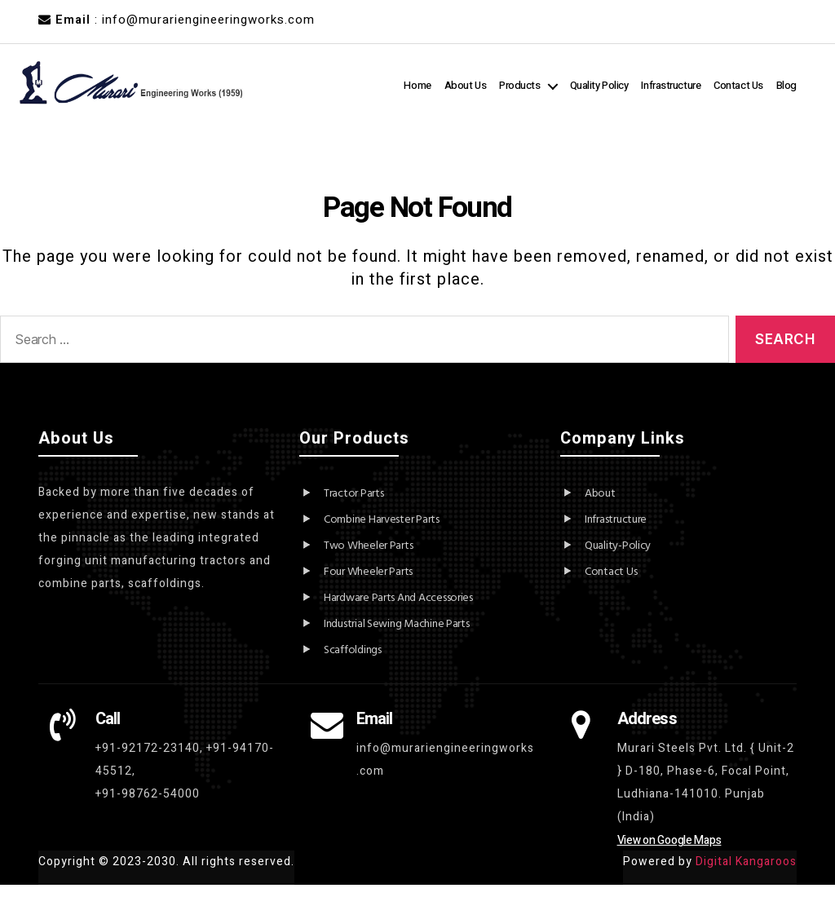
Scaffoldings (353, 662)
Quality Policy (632, 82)
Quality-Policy (618, 558)
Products (552, 82)
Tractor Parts (354, 506)
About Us (498, 82)
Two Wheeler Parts (368, 558)
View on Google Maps (669, 852)
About (600, 506)
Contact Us (772, 82)
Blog (786, 101)
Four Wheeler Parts (368, 584)
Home (451, 82)
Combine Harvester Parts (382, 532)
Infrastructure (705, 82)
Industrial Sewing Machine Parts (397, 636)
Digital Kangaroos (746, 873)
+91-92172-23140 (147, 760)
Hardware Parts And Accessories (398, 610)
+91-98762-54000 (147, 806)
